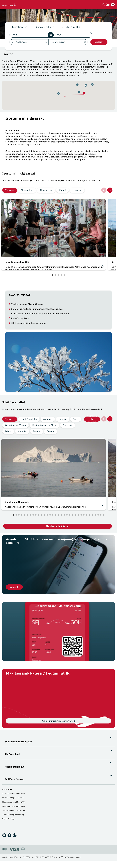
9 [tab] (35, 515)
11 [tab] (41, 515)
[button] (108, 4)
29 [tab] (92, 515)
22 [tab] (72, 515)
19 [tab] (64, 515)
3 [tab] (58, 275)
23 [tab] (75, 515)
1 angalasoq (18, 27)
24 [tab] (78, 515)
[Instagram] (14, 835)
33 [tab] (103, 515)
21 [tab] (69, 515)
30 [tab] (95, 515)
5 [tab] (64, 275)
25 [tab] (81, 515)
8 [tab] (33, 515)
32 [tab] (100, 515)
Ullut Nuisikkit (73, 27)
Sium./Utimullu (43, 27)
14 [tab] (50, 515)
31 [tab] (98, 515)
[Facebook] (9, 835)
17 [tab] (58, 515)
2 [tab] (55, 275)
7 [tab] (30, 515)
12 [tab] (44, 515)
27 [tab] (86, 515)
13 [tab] (47, 515)
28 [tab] (89, 515)
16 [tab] (55, 515)
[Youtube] (4, 835)
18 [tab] (61, 515)
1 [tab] (52, 275)
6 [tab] (27, 515)
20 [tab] (67, 515)
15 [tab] (52, 515)
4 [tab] (61, 275)
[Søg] (103, 4)
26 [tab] (84, 515)
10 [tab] (38, 515)
